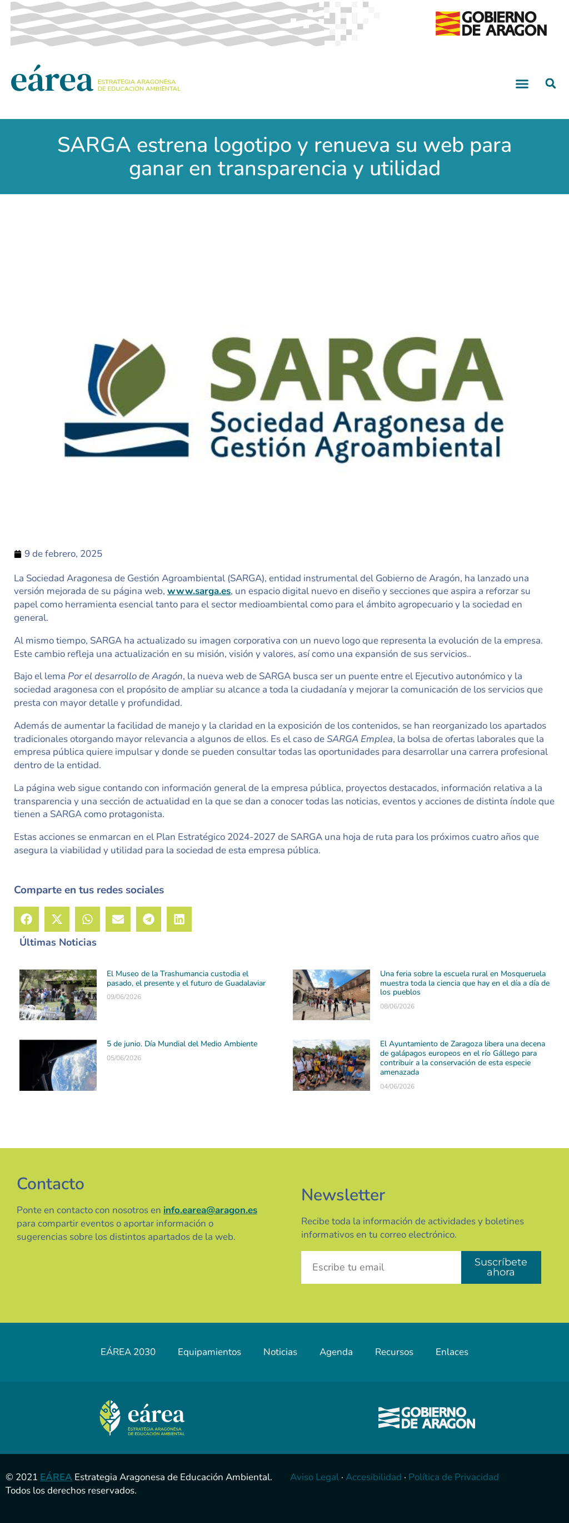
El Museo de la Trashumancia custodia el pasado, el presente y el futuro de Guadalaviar (186, 978)
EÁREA (56, 1477)
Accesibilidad (374, 1477)
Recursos (394, 1352)
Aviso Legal (314, 1477)
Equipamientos (209, 1352)
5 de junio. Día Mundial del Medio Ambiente (182, 1044)
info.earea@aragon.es (210, 1210)
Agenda (336, 1352)
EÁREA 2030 (128, 1352)
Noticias (280, 1352)
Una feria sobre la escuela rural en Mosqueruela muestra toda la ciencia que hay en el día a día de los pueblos (465, 983)
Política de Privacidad (453, 1477)
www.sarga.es (199, 591)
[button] (522, 83)
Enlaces (452, 1352)
